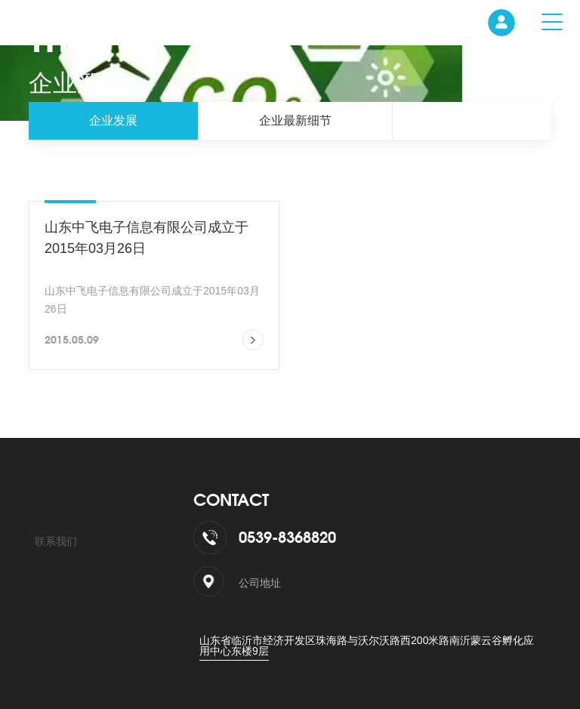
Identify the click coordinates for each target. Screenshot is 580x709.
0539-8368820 (287, 537)
